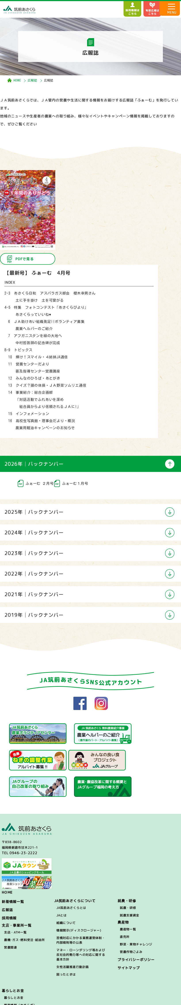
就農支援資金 (129, 884)
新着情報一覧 (13, 870)
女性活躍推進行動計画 (72, 935)
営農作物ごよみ (131, 920)
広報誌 (32, 80)
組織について (66, 891)
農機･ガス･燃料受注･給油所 (24, 908)
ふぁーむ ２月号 (39, 483)
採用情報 (9, 886)
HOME (17, 80)
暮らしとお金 (13, 966)
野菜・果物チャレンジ (136, 913)
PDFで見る (24, 258)
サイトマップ (129, 936)
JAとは (61, 884)
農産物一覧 (128, 898)
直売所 (125, 905)
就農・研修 (128, 876)
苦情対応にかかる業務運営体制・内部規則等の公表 (80, 908)
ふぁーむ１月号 (75, 483)
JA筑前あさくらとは (71, 876)
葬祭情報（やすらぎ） (20, 974)
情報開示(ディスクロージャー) (78, 899)
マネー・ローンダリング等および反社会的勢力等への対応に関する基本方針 (80, 923)
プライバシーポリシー (136, 928)
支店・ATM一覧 (15, 901)
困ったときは (66, 943)
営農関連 (10, 916)
